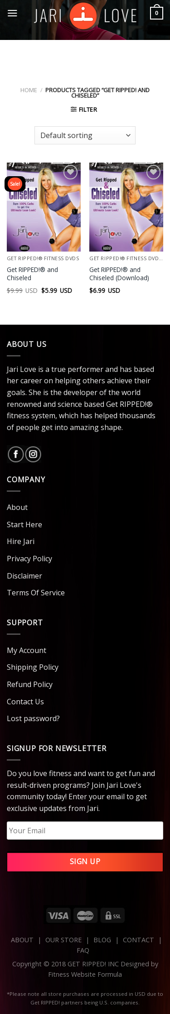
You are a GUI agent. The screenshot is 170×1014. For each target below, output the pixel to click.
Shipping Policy (32, 667)
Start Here (24, 524)
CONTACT (139, 939)
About (17, 507)
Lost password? (33, 718)
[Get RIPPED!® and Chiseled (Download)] (126, 207)
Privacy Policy (29, 559)
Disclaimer (24, 576)
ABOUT (22, 939)
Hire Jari (20, 541)
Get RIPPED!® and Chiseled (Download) (119, 274)
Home (28, 90)
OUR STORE (63, 939)
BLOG (102, 939)
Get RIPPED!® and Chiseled (32, 274)
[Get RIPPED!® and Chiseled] (44, 207)
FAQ (83, 950)
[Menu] (12, 13)
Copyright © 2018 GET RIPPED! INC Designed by (85, 964)
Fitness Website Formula (85, 974)
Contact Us (25, 702)
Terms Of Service (36, 593)
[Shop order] (84, 135)
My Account (26, 650)
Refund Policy (30, 684)
